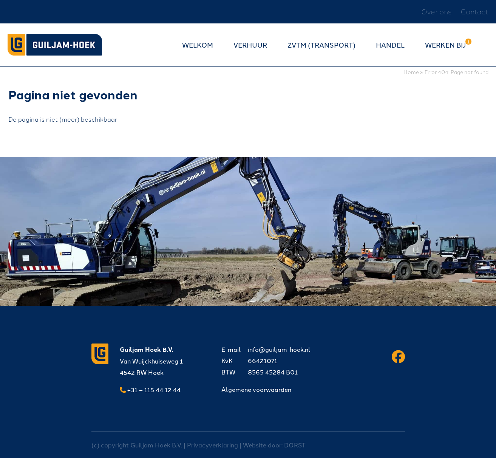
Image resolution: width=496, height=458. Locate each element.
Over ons (436, 11)
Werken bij (445, 45)
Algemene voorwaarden (256, 389)
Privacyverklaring (212, 445)
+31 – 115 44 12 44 (150, 389)
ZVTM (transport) (321, 45)
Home (411, 71)
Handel (390, 45)
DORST (295, 445)
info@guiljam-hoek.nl (266, 349)
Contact (474, 11)
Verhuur (250, 45)
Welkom (197, 45)
